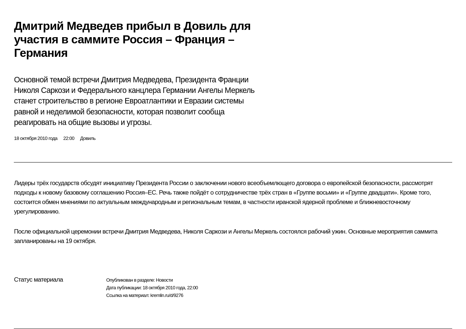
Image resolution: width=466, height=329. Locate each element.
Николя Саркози (205, 231)
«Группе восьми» (316, 192)
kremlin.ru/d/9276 (166, 295)
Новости (164, 280)
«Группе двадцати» (371, 192)
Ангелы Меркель (255, 231)
